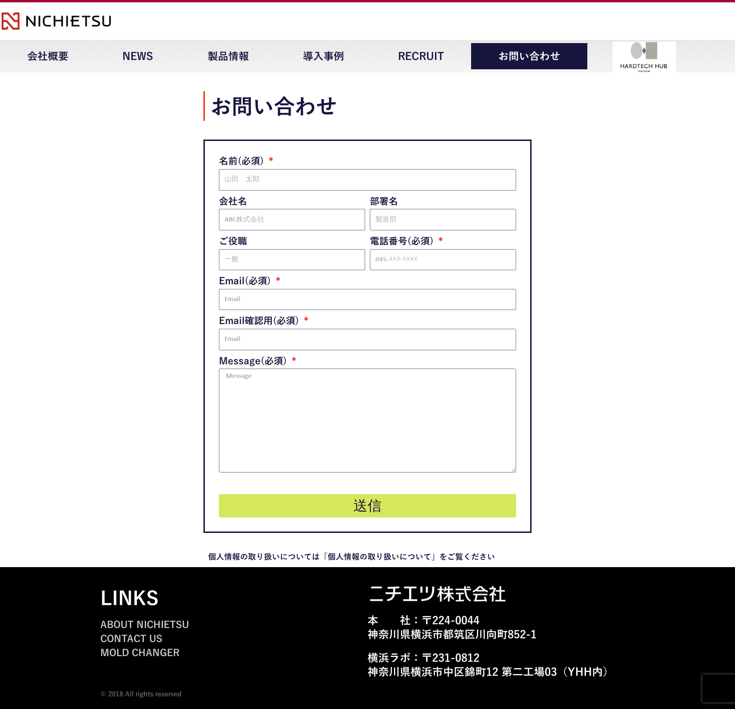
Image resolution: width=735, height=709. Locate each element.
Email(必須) (246, 280)
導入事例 (323, 56)
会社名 (233, 201)
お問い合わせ (529, 56)
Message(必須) (254, 360)
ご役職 (233, 240)
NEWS (137, 56)
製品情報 (228, 56)
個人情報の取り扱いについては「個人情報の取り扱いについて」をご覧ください (351, 557)
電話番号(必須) (403, 240)
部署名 (384, 201)
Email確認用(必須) (260, 320)
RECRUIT (421, 56)
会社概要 (47, 56)
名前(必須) (243, 160)
